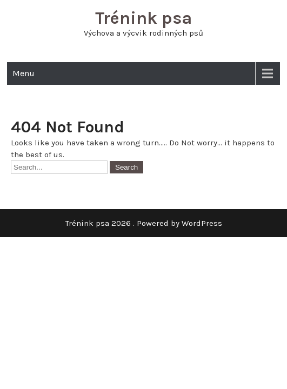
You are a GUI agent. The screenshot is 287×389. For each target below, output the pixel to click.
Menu (23, 73)
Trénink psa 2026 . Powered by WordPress (143, 223)
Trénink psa (143, 18)
